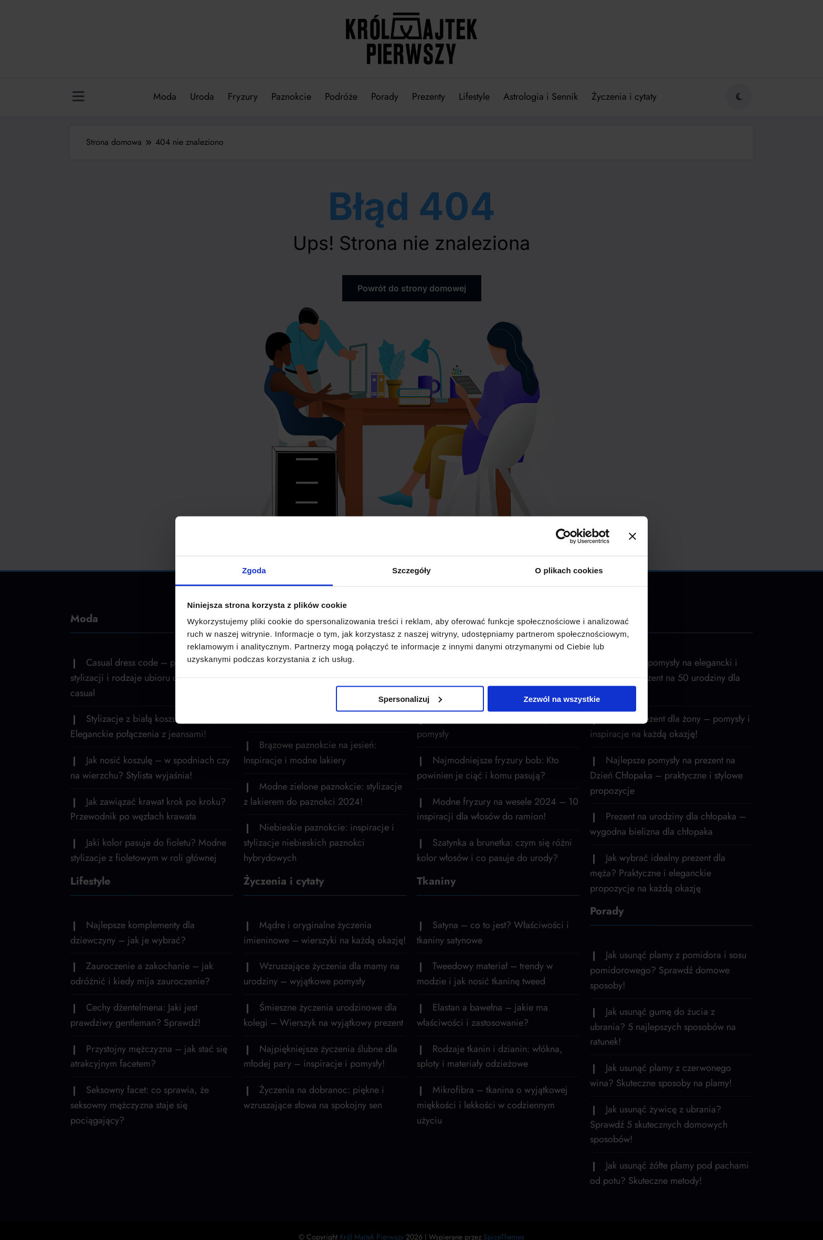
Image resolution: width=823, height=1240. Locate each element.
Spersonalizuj (410, 698)
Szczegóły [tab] (411, 570)
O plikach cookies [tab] (569, 570)
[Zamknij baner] (632, 536)
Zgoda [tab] (254, 570)
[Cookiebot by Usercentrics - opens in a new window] (563, 536)
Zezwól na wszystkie (561, 698)
